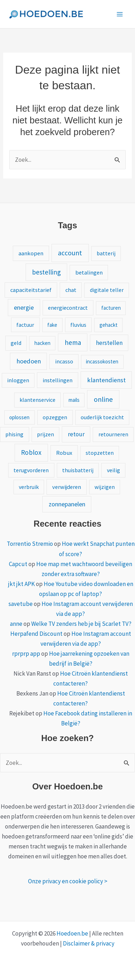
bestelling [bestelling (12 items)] (46, 272)
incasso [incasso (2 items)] (64, 361)
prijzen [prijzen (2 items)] (45, 434)
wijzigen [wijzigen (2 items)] (104, 486)
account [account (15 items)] (70, 253)
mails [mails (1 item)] (74, 399)
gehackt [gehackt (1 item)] (108, 324)
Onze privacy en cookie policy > (67, 881)
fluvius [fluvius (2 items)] (78, 324)
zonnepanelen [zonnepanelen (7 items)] (67, 504)
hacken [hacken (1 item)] (42, 343)
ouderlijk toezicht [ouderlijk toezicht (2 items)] (102, 417)
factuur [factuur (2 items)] (25, 324)
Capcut (18, 564)
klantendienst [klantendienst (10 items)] (106, 380)
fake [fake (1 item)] (52, 324)
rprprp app (26, 653)
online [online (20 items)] (103, 399)
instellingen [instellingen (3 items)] (57, 380)
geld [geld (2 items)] (16, 342)
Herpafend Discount (36, 634)
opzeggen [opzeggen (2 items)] (55, 417)
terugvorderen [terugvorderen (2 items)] (31, 470)
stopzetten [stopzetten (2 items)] (100, 452)
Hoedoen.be (72, 933)
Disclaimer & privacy (88, 943)
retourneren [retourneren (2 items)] (113, 434)
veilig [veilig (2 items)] (113, 470)
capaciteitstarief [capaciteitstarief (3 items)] (31, 289)
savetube (21, 604)
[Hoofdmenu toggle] (120, 14)
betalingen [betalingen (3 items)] (89, 272)
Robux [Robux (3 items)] (64, 452)
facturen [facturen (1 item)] (111, 307)
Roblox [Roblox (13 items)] (31, 452)
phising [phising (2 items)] (14, 434)
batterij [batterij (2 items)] (106, 253)
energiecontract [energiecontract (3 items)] (68, 307)
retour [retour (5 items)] (76, 434)
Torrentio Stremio (30, 544)
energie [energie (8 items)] (24, 307)
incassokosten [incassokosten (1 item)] (102, 361)
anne (16, 624)
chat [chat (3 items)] (70, 289)
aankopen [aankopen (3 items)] (30, 253)
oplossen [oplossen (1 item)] (19, 417)
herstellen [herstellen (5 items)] (109, 343)
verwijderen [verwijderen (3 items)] (66, 486)
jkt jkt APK (21, 584)
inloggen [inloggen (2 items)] (18, 380)
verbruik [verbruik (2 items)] (29, 486)
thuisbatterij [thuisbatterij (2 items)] (77, 470)
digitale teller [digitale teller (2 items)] (107, 289)
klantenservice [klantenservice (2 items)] (37, 399)
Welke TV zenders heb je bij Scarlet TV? (81, 624)
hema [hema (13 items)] (73, 342)
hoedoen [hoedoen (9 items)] (28, 361)
